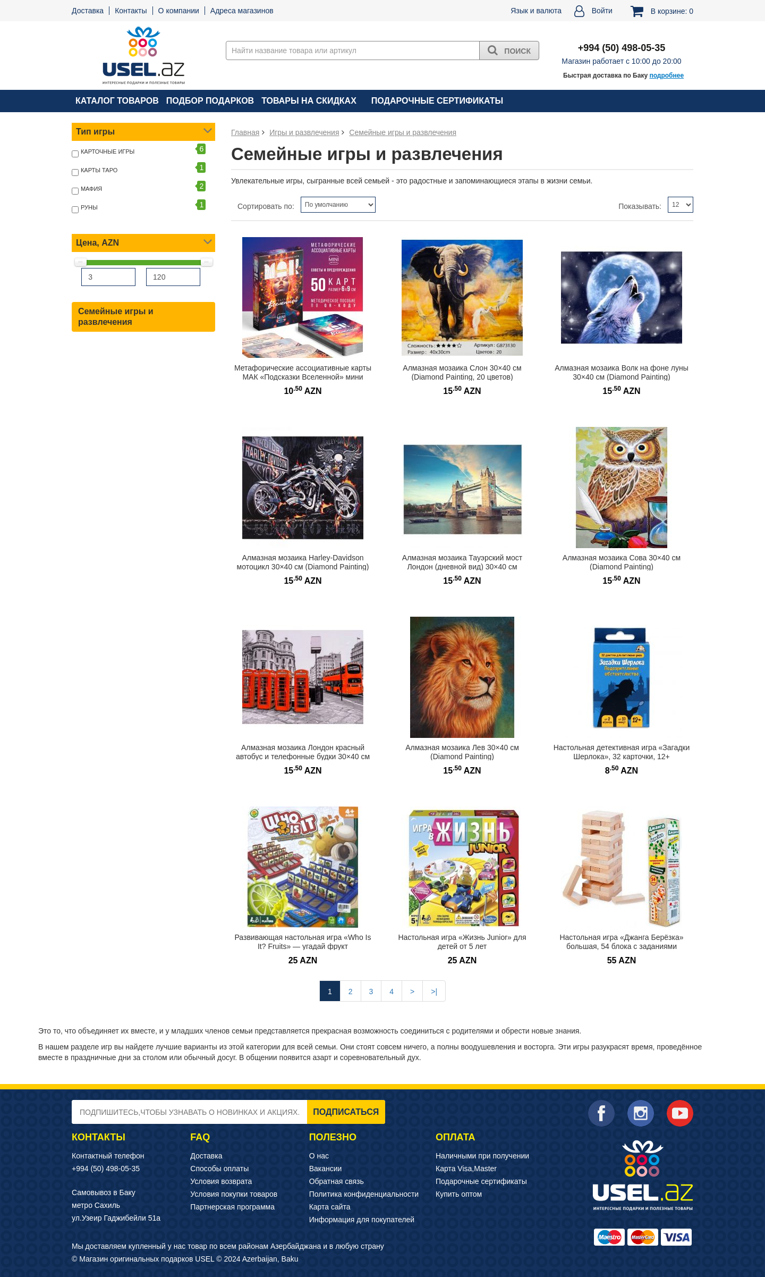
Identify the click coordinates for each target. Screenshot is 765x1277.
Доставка (88, 10)
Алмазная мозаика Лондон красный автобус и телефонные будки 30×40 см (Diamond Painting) (303, 756)
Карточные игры (107, 151)
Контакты (131, 10)
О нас (319, 1156)
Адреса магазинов (242, 10)
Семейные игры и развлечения (116, 316)
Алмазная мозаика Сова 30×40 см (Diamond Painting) (622, 562)
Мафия (91, 189)
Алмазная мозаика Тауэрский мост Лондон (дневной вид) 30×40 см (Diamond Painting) (462, 566)
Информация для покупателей (361, 1219)
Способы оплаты (219, 1168)
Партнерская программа (232, 1207)
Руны (89, 207)
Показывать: (639, 206)
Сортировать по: (265, 206)
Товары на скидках (308, 100)
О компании (178, 10)
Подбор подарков (210, 100)
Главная (245, 132)
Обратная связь (336, 1181)
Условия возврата (221, 1181)
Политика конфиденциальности (364, 1194)
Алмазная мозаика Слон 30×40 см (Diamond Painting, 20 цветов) (462, 372)
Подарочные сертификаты (437, 100)
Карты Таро (99, 170)
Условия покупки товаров (233, 1194)
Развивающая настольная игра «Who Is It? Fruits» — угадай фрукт (303, 942)
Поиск (509, 50)
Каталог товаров (117, 100)
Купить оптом (459, 1194)
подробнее (666, 75)
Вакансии (325, 1168)
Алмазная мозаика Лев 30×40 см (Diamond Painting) (462, 752)
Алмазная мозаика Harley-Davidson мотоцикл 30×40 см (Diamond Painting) (303, 562)
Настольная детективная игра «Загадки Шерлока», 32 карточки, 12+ (622, 752)
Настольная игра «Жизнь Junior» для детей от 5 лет (462, 942)
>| (434, 991)
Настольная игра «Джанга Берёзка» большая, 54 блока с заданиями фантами (621, 946)
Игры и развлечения (304, 132)
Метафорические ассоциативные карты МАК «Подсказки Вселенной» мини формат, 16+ (302, 377)
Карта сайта (330, 1207)
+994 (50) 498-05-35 (106, 1168)
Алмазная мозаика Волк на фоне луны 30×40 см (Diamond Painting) (621, 372)
